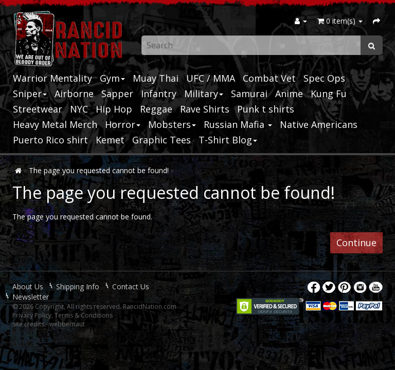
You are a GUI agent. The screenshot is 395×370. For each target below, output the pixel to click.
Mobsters (172, 124)
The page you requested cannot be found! (99, 170)
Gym (112, 78)
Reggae (156, 109)
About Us (27, 286)
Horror (122, 124)
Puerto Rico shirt (50, 140)
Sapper (117, 93)
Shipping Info (77, 286)
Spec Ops (324, 78)
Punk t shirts (265, 109)
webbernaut (67, 324)
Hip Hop (114, 109)
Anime (289, 93)
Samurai (249, 93)
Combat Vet (269, 78)
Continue (356, 242)
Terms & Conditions (84, 315)
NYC (79, 109)
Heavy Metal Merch (55, 124)
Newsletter (30, 297)
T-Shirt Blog (228, 140)
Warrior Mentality (52, 78)
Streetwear (37, 109)
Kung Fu (329, 93)
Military (203, 93)
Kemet (110, 140)
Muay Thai (155, 78)
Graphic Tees (161, 140)
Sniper (30, 93)
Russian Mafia (238, 124)
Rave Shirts (204, 109)
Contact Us (130, 286)
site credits (28, 324)
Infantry (158, 93)
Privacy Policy (31, 315)
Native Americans (318, 124)
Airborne (74, 93)
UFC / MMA (210, 78)
